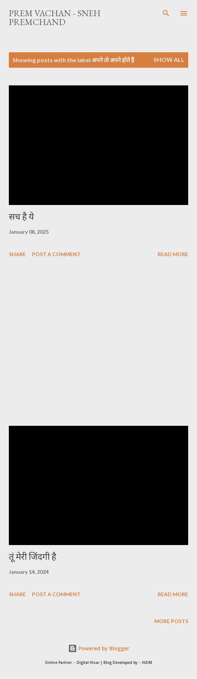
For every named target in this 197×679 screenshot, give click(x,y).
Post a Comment (56, 254)
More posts (171, 621)
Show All (169, 59)
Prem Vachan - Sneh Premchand (55, 17)
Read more (173, 254)
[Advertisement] (98, 343)
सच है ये (21, 216)
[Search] (166, 13)
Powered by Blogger (98, 648)
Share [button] (17, 254)
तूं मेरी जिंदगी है (32, 556)
